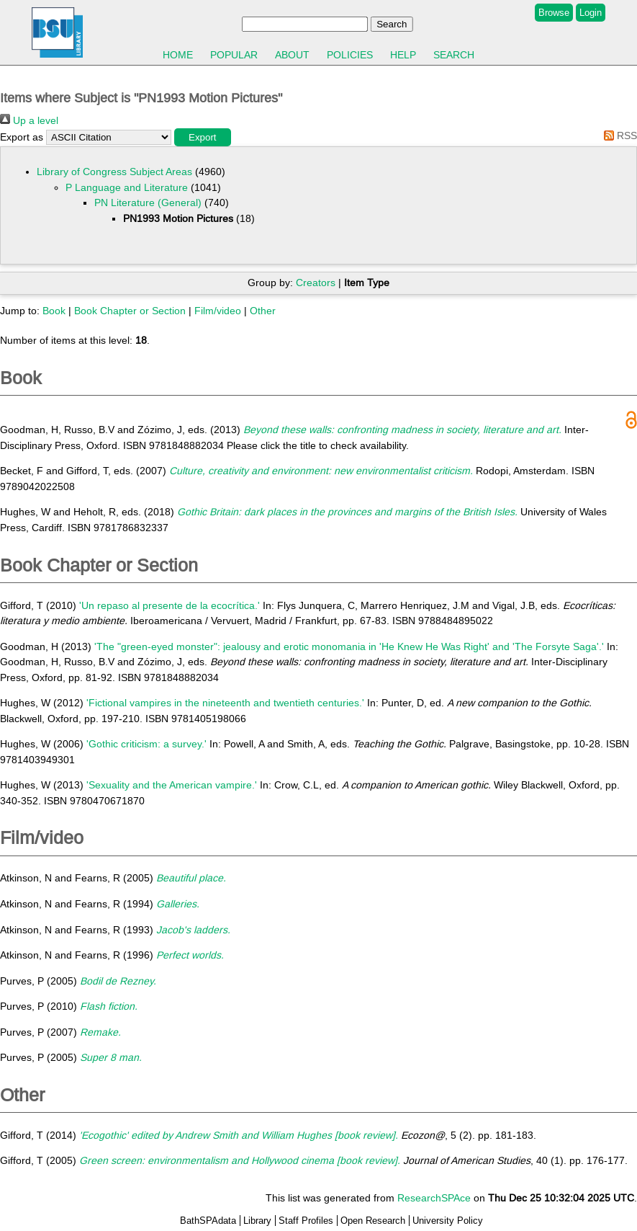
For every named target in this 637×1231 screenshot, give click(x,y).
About (292, 55)
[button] (202, 137)
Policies (350, 55)
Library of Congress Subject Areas (114, 171)
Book (53, 310)
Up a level (29, 120)
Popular (234, 55)
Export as (21, 137)
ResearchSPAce (434, 1198)
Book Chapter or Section (130, 310)
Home (178, 55)
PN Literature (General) (148, 202)
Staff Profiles (306, 1220)
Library (257, 1220)
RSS (618, 135)
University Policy (447, 1220)
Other (263, 310)
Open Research (372, 1220)
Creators (315, 282)
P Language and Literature (126, 187)
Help (403, 55)
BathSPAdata (208, 1220)
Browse (553, 12)
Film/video (217, 310)
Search (453, 55)
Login (590, 12)
